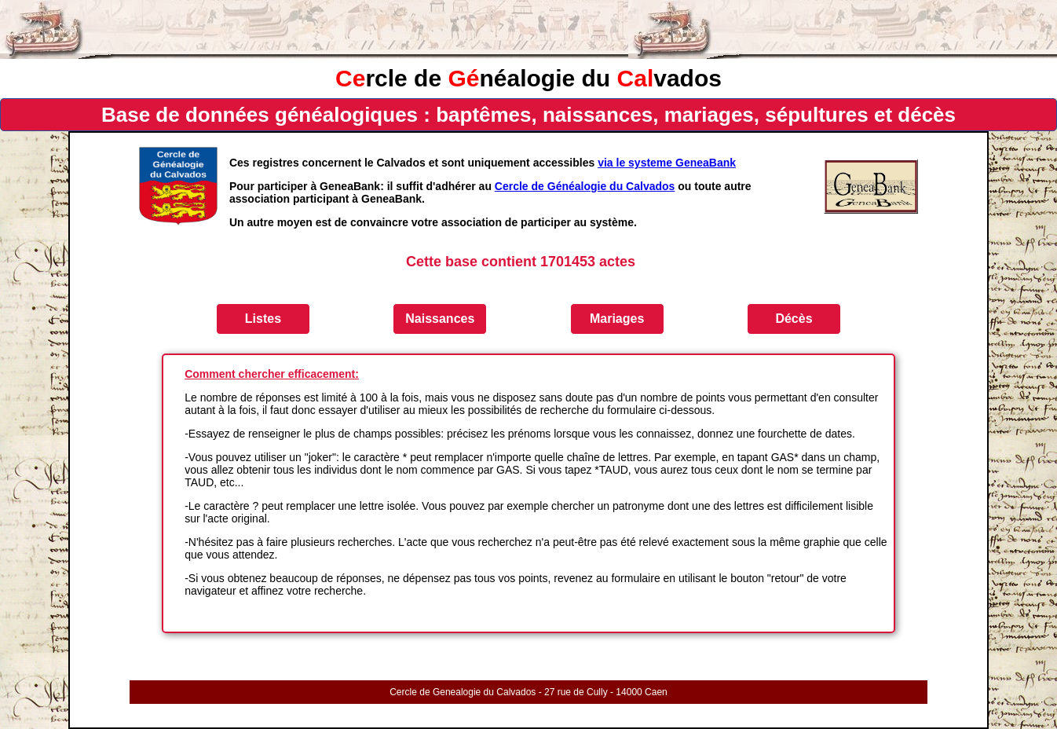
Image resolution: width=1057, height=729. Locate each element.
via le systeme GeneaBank (667, 162)
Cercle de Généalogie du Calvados (585, 186)
